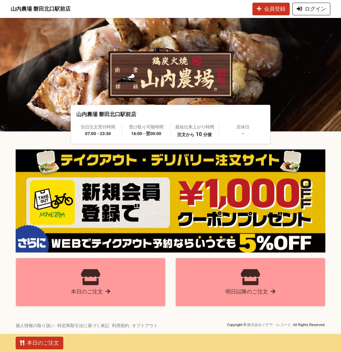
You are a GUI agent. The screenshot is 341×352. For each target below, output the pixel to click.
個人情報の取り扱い (35, 325)
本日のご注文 (39, 343)
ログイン (311, 9)
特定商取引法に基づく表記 (83, 325)
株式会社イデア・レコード (269, 325)
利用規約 (120, 325)
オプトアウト (145, 325)
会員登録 (271, 9)
